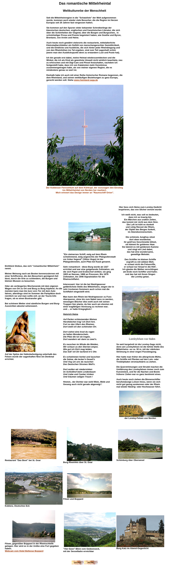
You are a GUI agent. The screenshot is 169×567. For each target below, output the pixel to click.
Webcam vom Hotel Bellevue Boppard (24, 551)
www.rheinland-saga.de (86, 80)
